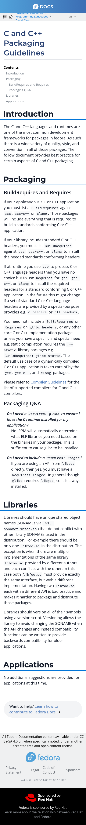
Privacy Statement (13, 770)
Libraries (12, 95)
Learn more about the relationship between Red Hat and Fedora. (43, 814)
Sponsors (73, 770)
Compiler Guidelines (49, 382)
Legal (35, 770)
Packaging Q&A (20, 90)
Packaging (13, 79)
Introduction (15, 73)
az (70, 16)
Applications (15, 101)
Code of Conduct (49, 770)
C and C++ (22, 20)
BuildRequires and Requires (29, 84)
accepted (19, 746)
